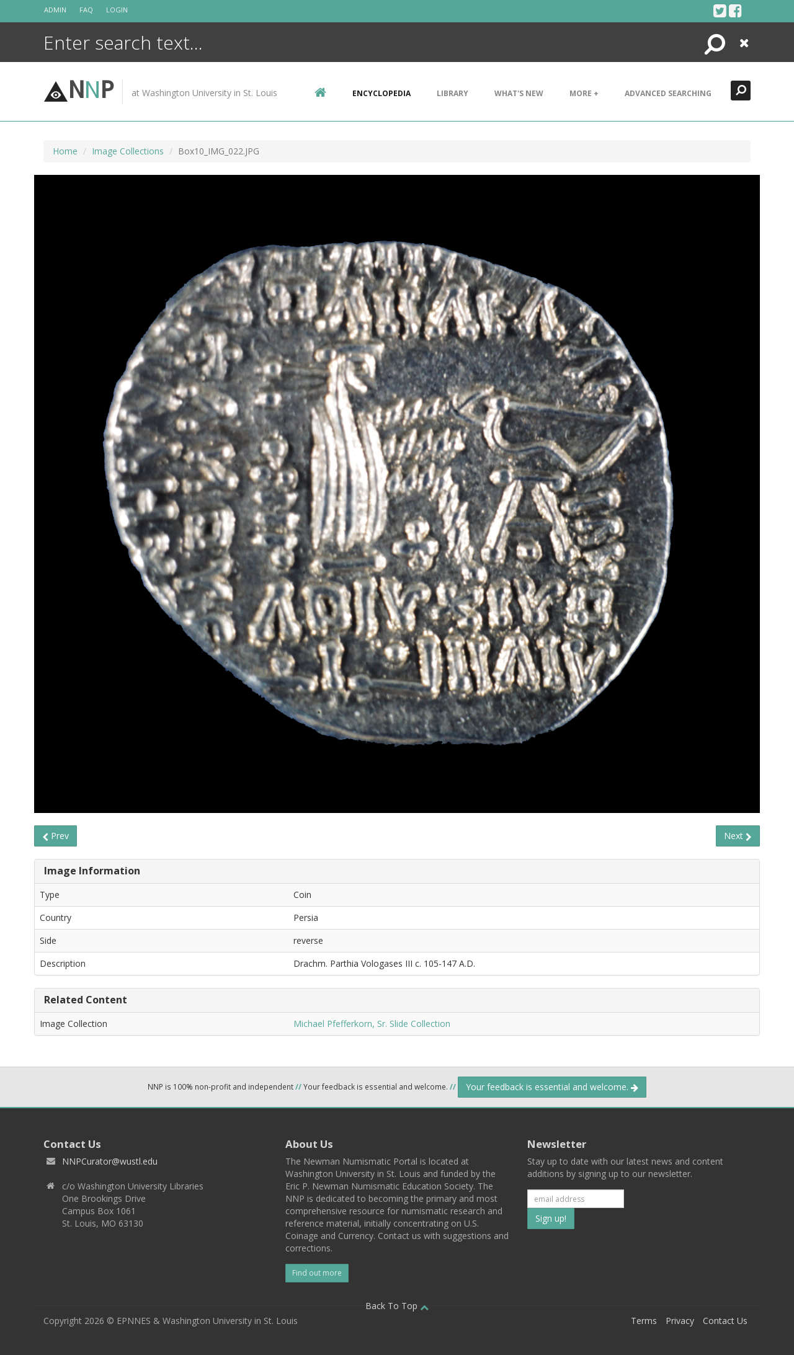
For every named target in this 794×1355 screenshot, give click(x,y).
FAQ (86, 9)
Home (65, 151)
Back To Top (397, 1306)
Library (452, 93)
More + (584, 93)
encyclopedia (381, 93)
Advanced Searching (668, 93)
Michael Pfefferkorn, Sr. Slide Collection (371, 1023)
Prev (55, 836)
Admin (55, 9)
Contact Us (725, 1320)
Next (738, 836)
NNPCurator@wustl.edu (110, 1161)
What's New (518, 93)
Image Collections (128, 151)
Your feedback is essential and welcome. (552, 1087)
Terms (644, 1320)
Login (117, 9)
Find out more (317, 1273)
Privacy (680, 1320)
